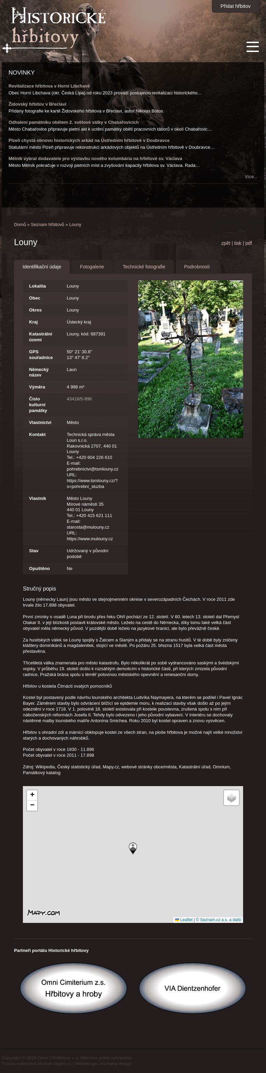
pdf (248, 243)
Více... (251, 176)
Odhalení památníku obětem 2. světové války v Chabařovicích (74, 122)
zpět (225, 243)
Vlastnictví (40, 422)
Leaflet (183, 919)
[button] (133, 849)
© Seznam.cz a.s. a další (218, 919)
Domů (20, 224)
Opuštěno (39, 568)
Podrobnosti (197, 266)
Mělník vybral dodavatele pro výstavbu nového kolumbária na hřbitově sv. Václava (95, 158)
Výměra (37, 386)
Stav (33, 550)
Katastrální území (40, 336)
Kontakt (37, 434)
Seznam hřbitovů (47, 224)
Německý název (39, 372)
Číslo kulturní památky (38, 404)
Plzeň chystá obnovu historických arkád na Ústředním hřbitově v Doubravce (89, 140)
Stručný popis (39, 589)
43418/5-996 (79, 398)
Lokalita (37, 286)
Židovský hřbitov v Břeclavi (37, 104)
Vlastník (37, 498)
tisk (237, 243)
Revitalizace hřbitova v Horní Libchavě (49, 86)
